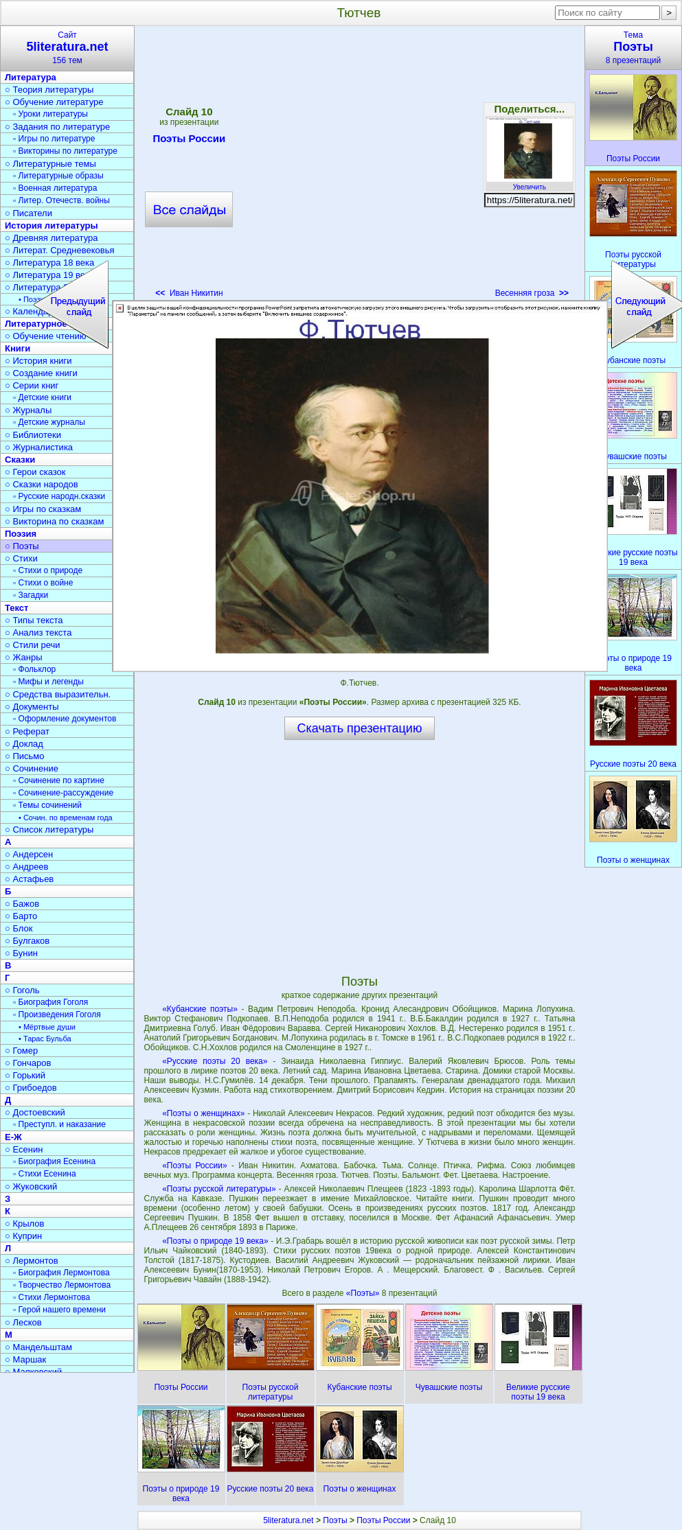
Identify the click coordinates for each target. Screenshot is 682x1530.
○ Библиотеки (33, 435)
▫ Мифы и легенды (48, 681)
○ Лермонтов (31, 1260)
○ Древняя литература (51, 238)
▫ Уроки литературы (50, 114)
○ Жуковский (31, 1186)
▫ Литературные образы (58, 176)
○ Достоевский (35, 1112)
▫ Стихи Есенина (44, 1174)
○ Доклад (24, 744)
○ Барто (21, 916)
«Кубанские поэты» (200, 1009)
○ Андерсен (29, 854)
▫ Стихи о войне (43, 583)
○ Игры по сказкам (43, 509)
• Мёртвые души (47, 1027)
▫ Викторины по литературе (65, 151)
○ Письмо (25, 756)
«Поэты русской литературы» (218, 1189)
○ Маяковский (33, 1372)
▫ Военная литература (55, 188)
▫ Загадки (30, 595)
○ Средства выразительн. (58, 694)
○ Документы (31, 707)
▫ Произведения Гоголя (57, 1014)
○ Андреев (27, 866)
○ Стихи (21, 558)
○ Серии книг (31, 385)
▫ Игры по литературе (54, 138)
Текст (16, 608)
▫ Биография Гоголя (50, 1002)
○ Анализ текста (38, 632)
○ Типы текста (34, 620)
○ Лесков (23, 1322)
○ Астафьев (29, 879)
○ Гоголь (22, 990)
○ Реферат (27, 731)
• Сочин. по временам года (66, 817)
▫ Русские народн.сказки (59, 496)
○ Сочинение (31, 768)
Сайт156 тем (67, 47)
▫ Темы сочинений (47, 805)
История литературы (51, 225)
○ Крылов (24, 1223)
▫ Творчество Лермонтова (62, 1285)
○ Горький (25, 1075)
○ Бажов (22, 904)
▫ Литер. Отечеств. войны (61, 200)
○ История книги (38, 361)
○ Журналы (28, 410)
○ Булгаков (27, 941)
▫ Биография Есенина (54, 1161)
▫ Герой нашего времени (59, 1309)
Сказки (20, 459)
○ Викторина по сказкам (54, 521)
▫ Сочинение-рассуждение (63, 793)
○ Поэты (22, 546)
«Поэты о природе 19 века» (215, 1241)
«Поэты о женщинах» (203, 1113)
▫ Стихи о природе (47, 570)
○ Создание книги (41, 373)
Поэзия (20, 534)
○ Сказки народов (41, 484)
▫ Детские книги (42, 397)
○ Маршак (25, 1359)
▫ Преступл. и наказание (59, 1124)
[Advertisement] (137, 166)
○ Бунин (21, 953)
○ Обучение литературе (54, 102)
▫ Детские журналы (49, 422)
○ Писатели (28, 213)
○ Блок (19, 928)
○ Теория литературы (49, 89)
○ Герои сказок (35, 472)
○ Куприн (23, 1236)
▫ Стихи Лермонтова (51, 1297)
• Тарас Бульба (45, 1038)
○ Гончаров (28, 1063)
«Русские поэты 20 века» (214, 1061)
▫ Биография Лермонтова (61, 1272)
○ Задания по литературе (57, 126)
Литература (30, 77)
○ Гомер (21, 1050)
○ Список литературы (49, 829)
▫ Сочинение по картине (58, 780)
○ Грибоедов (31, 1087)
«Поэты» (364, 1293)
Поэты (335, 1520)
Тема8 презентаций (633, 47)
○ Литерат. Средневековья (60, 250)
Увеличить (529, 183)
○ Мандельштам (38, 1347)
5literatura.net (288, 1520)
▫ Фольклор (34, 669)
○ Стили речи (32, 645)
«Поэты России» (194, 1165)
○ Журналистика (39, 447)
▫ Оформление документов (64, 718)
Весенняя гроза (532, 293)
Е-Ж (13, 1137)
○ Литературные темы (50, 164)
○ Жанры (24, 657)
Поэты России (383, 1520)
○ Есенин (24, 1149)
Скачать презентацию (359, 728)
